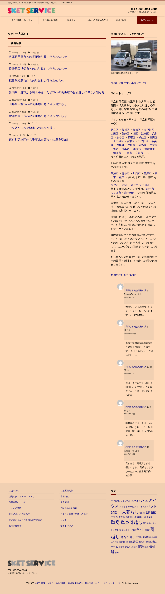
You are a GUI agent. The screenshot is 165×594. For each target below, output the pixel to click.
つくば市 (116, 192)
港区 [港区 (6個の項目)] (135, 541)
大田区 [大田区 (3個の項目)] (133, 530)
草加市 (114, 173)
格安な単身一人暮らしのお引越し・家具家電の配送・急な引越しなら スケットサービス (78, 583)
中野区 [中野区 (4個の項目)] (122, 517)
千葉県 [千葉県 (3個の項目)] (149, 517)
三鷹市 (128, 153)
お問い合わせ (147, 20)
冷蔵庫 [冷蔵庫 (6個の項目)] (138, 517)
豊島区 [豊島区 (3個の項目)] (128, 547)
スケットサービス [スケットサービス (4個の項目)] (127, 506)
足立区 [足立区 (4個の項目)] (134, 547)
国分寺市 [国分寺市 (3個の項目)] (125, 530)
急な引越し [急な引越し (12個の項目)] (128, 537)
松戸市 (114, 185)
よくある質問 (15, 508)
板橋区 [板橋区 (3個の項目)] (154, 537)
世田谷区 (118, 141)
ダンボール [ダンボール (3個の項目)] (141, 507)
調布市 (137, 149)
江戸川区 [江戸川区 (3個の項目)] (114, 542)
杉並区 (142, 137)
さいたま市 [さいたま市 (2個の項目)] (135, 501)
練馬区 (142, 145)
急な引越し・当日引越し (23, 20)
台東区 (131, 141)
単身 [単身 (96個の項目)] (115, 522)
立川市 (139, 153)
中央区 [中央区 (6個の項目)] (114, 517)
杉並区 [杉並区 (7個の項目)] (147, 537)
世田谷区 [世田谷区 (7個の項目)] (151, 512)
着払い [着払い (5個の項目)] (142, 541)
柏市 (124, 185)
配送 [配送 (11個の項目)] (141, 546)
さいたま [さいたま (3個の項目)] (127, 501)
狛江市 (117, 153)
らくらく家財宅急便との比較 (74, 514)
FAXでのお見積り (68, 508)
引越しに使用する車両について (129, 83)
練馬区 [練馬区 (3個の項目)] (149, 542)
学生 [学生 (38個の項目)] (140, 529)
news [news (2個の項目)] (113, 501)
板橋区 (137, 129)
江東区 (145, 133)
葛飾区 (125, 133)
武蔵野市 (150, 149)
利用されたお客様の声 (123, 274)
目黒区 (125, 149)
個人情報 (64, 502)
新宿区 (131, 137)
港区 (115, 149)
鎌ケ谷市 (136, 185)
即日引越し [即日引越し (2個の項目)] (147, 523)
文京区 (153, 145)
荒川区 (125, 129)
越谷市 (125, 173)
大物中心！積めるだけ (97, 20)
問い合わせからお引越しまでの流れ (25, 520)
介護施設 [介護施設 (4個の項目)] (129, 517)
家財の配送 (121, 20)
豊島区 (120, 145)
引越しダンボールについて (21, 496)
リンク (63, 520)
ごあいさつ (14, 490)
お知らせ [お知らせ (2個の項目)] (118, 501)
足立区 (114, 129)
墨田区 (153, 137)
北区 (135, 133)
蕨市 (121, 177)
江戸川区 (149, 129)
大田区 (114, 133)
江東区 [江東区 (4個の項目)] (122, 542)
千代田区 (143, 141)
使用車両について (17, 502)
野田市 (146, 185)
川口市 (137, 173)
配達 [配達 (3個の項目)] (146, 547)
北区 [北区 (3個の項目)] (144, 517)
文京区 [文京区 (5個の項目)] (139, 537)
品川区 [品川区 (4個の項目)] (118, 530)
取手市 (150, 188)
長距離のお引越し (51, 20)
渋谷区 (120, 137)
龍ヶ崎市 (129, 192)
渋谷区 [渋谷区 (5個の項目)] (129, 541)
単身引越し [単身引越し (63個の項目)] (132, 522)
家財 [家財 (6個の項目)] (147, 530)
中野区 (131, 145)
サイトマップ (66, 526)
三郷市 (147, 173)
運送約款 (64, 496)
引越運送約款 (66, 490)
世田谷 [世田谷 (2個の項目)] (142, 513)
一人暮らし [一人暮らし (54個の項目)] (128, 512)
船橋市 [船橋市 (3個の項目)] (121, 547)
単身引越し (72, 20)
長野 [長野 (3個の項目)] (117, 552)
